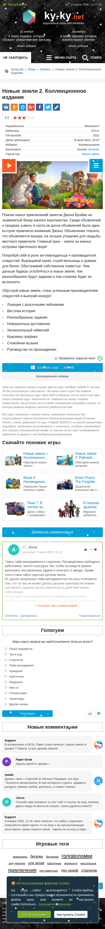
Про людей (69, 870)
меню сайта (60, 57)
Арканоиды (20, 856)
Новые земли (90, 154)
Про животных (49, 870)
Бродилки (52, 856)
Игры (32, 69)
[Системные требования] (100, 358)
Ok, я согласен (34, 914)
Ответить (11, 615)
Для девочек (17, 863)
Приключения (22, 870)
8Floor (95, 130)
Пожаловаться (89, 615)
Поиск (90, 57)
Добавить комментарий (52, 532)
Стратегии (89, 870)
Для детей (36, 863)
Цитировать (28, 615)
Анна (32, 547)
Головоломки (76, 856)
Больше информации (55, 904)
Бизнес (45, 69)
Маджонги (70, 863)
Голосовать (27, 713)
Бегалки (93, 149)
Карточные (54, 863)
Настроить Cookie (71, 914)
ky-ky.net (17, 69)
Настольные (88, 863)
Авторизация (17, 4)
